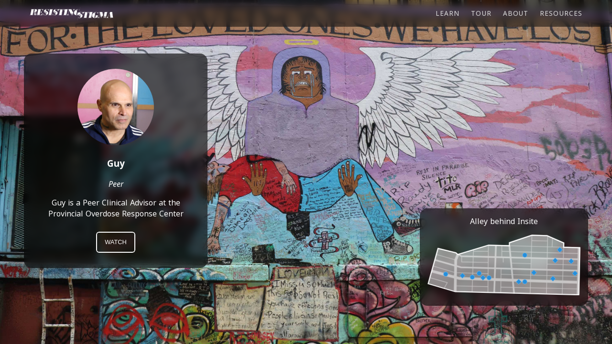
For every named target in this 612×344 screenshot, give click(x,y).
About (515, 13)
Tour (481, 13)
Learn (447, 13)
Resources (561, 13)
